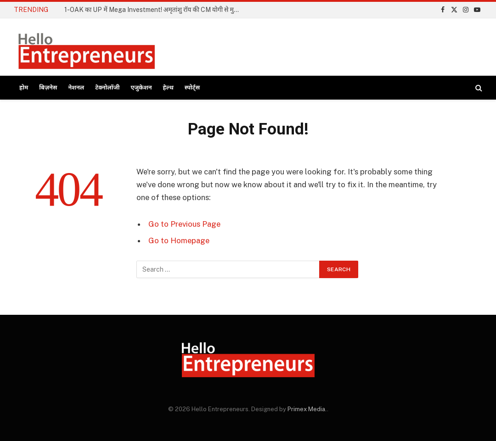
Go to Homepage (178, 240)
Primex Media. (307, 409)
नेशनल (76, 87)
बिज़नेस (48, 87)
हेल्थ (168, 87)
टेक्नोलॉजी (107, 87)
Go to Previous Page (184, 224)
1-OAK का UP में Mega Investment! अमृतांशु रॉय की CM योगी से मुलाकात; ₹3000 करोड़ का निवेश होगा (156, 9)
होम (23, 87)
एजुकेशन (141, 87)
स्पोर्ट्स (192, 87)
